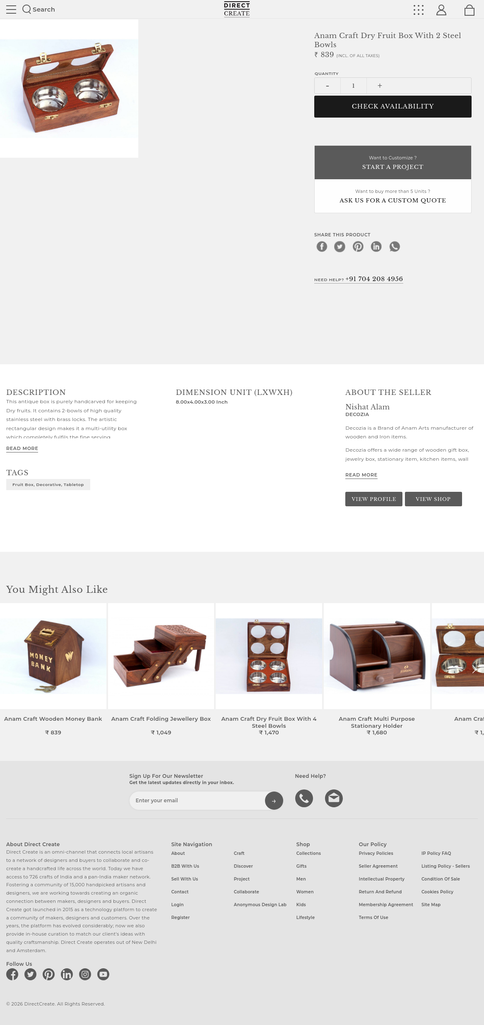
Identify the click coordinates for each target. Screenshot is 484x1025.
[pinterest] (358, 246)
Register (180, 917)
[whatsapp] (394, 246)
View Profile (374, 499)
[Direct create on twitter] (31, 974)
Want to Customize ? (393, 163)
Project (242, 879)
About (178, 853)
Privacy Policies (376, 853)
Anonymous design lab (260, 904)
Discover (243, 866)
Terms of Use (373, 917)
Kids (301, 904)
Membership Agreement (386, 904)
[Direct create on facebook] (13, 974)
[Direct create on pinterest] (50, 974)
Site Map (431, 904)
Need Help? (358, 279)
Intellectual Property (382, 879)
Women (305, 892)
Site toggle (11, 9)
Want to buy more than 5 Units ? (393, 197)
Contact (180, 892)
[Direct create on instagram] (86, 974)
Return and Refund (380, 892)
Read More (22, 448)
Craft (239, 853)
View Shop (433, 499)
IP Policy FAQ (436, 853)
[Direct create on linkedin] (68, 974)
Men (301, 879)
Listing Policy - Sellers (445, 866)
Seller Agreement (378, 866)
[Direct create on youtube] (104, 974)
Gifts (301, 866)
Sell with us (184, 879)
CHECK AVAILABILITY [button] (393, 106)
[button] (474, 669)
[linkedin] (376, 246)
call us (305, 798)
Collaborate (246, 892)
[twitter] (339, 246)
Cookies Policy (437, 892)
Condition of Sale (440, 879)
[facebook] (321, 246)
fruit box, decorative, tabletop (48, 484)
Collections (308, 853)
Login (177, 904)
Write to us (335, 798)
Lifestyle (305, 917)
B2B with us (185, 866)
